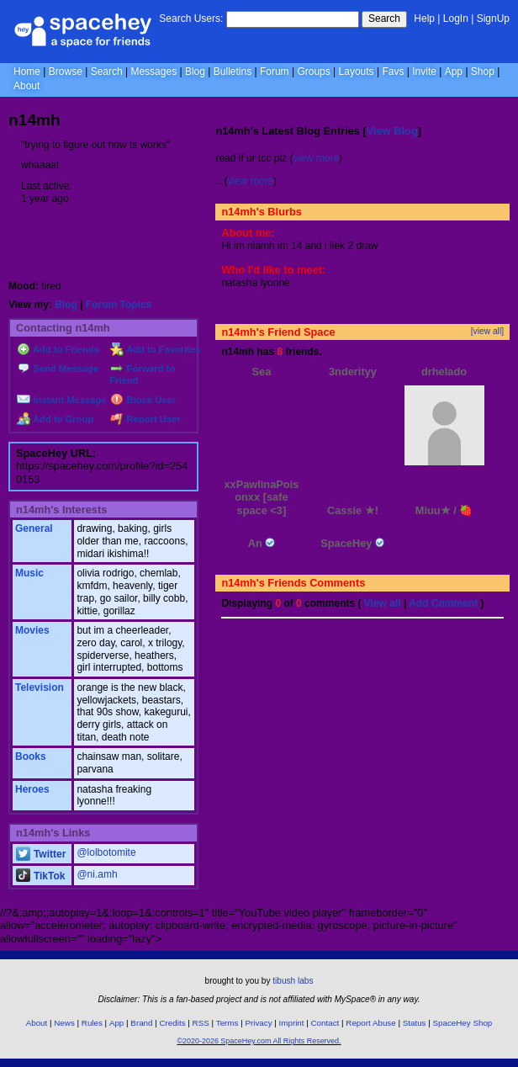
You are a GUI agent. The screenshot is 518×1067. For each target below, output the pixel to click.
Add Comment (443, 603)
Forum (274, 71)
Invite (424, 71)
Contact (325, 1022)
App (453, 71)
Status (414, 1022)
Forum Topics (118, 305)
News (64, 1022)
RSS (201, 1022)
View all (382, 603)
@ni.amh (97, 874)
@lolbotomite (106, 852)
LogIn (455, 18)
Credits (173, 1022)
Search (384, 18)
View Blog (392, 131)
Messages (153, 71)
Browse (65, 71)
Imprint (291, 1022)
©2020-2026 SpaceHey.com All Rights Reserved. (259, 1041)
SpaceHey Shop (463, 1022)
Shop (482, 71)
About (26, 86)
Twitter (41, 854)
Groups (313, 71)
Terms (227, 1022)
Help (424, 18)
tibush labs (292, 980)
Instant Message (61, 400)
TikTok (40, 876)
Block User (143, 400)
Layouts (356, 71)
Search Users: (191, 18)
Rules (92, 1022)
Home (26, 71)
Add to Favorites (155, 349)
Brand (141, 1022)
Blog (195, 71)
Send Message (57, 369)
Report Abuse (370, 1022)
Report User (145, 419)
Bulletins (232, 71)
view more (316, 158)
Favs (393, 71)
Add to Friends (58, 349)
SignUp (493, 18)
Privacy (258, 1022)
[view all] (487, 331)
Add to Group (55, 419)
